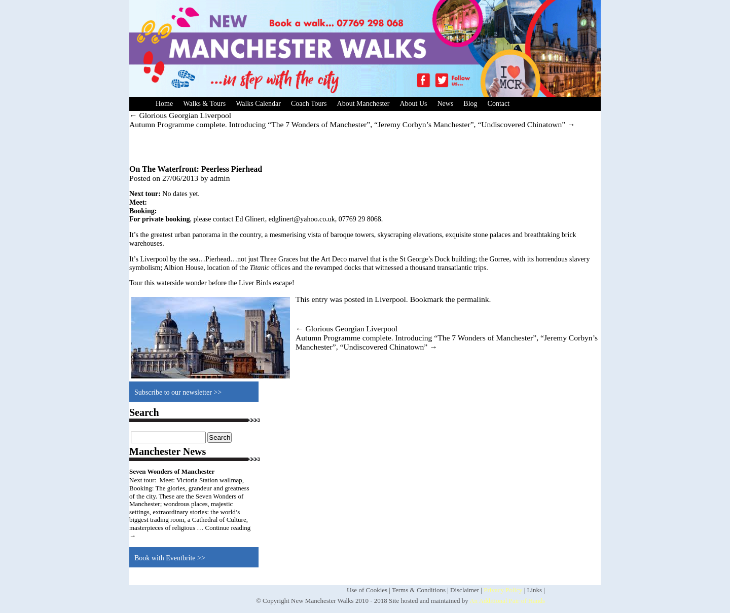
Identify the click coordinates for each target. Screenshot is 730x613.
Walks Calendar (258, 103)
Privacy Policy (503, 590)
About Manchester (363, 103)
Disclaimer (464, 590)
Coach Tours (309, 103)
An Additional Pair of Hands (507, 600)
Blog (470, 103)
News (445, 103)
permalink (473, 299)
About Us (413, 103)
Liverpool (390, 299)
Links (534, 590)
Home (164, 103)
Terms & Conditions (419, 590)
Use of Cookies (367, 590)
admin (220, 178)
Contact (499, 103)
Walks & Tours (204, 103)
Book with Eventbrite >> (169, 558)
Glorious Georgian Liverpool (180, 115)
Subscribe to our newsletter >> (178, 392)
